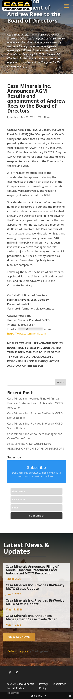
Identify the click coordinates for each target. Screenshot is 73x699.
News (47, 117)
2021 (40, 117)
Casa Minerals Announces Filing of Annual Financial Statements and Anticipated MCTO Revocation (35, 403)
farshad (14, 117)
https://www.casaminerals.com (26, 333)
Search (60, 382)
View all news (19, 636)
